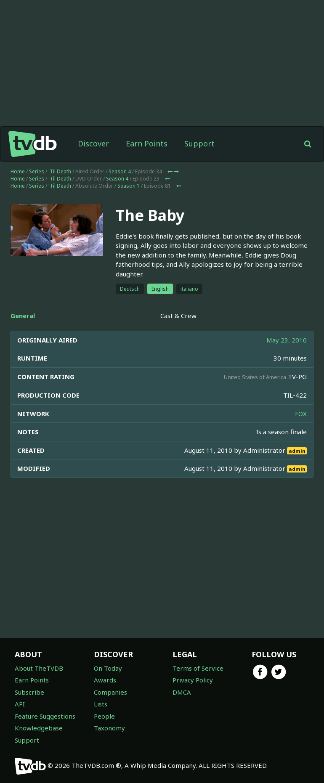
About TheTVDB (39, 668)
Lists (100, 704)
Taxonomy (109, 728)
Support (199, 143)
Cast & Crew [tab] (178, 315)
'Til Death (59, 171)
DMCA (182, 692)
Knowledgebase (39, 728)
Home (18, 171)
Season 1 (128, 185)
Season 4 (120, 171)
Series (36, 171)
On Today (108, 668)
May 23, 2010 (286, 340)
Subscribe (29, 692)
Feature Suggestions (45, 716)
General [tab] (23, 315)
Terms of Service (198, 668)
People (104, 716)
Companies (110, 692)
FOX (301, 413)
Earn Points (146, 143)
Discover (93, 143)
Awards (105, 680)
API (20, 704)
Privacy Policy (193, 680)
